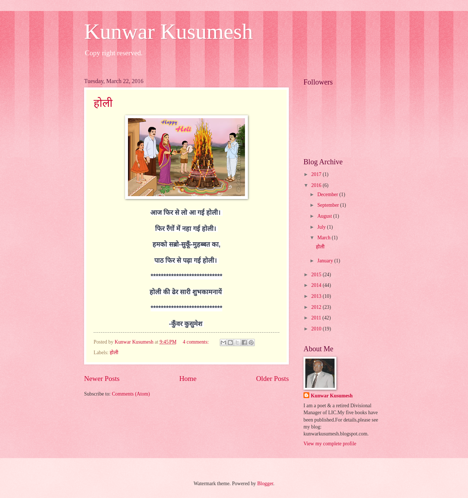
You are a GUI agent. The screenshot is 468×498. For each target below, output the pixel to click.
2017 (316, 174)
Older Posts (272, 378)
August (325, 216)
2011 (316, 318)
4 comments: (196, 342)
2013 (316, 296)
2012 (316, 307)
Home (187, 378)
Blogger (265, 483)
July (322, 227)
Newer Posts (102, 378)
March (324, 237)
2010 (316, 329)
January (325, 260)
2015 (316, 274)
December (328, 194)
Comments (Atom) (131, 394)
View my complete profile (329, 443)
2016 (316, 185)
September (328, 205)
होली (103, 103)
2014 (316, 285)
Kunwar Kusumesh (168, 31)
